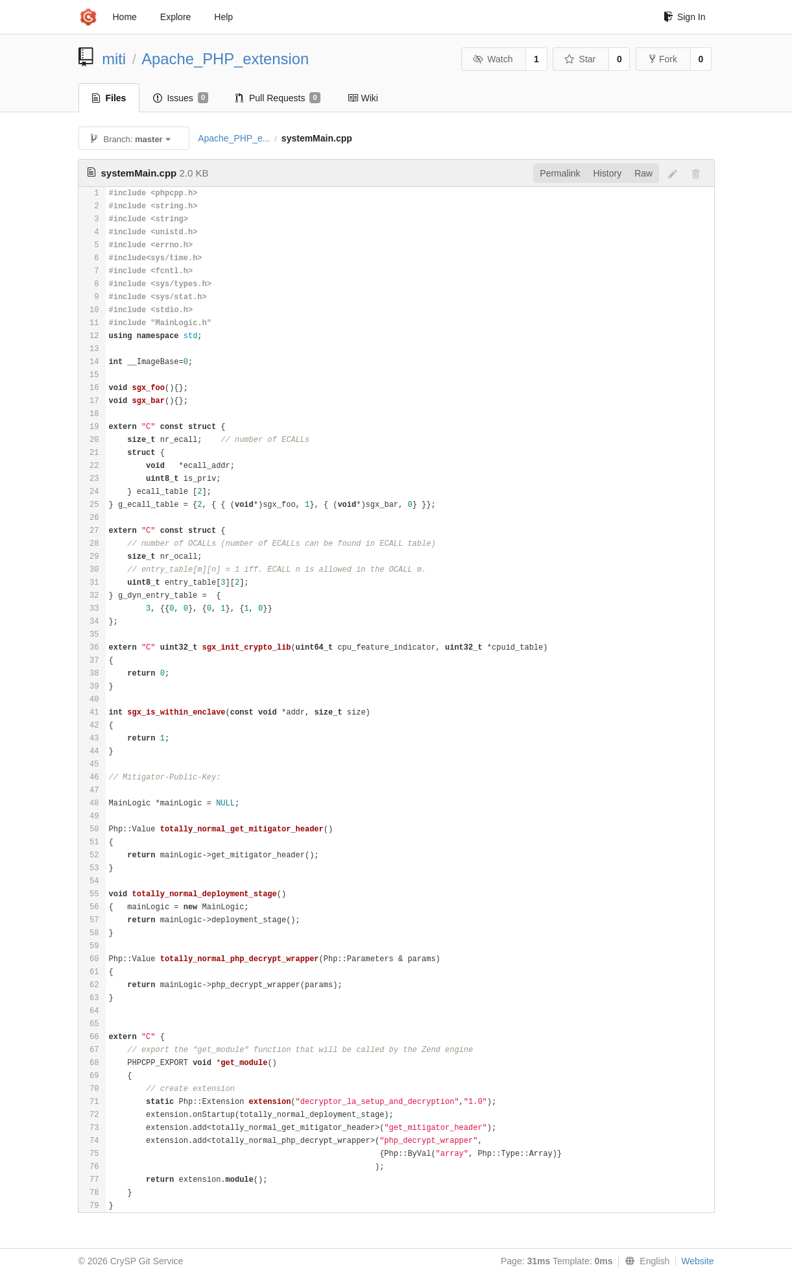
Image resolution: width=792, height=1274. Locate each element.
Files (109, 98)
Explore (175, 17)
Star (579, 59)
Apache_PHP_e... (234, 138)
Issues (180, 98)
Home (125, 17)
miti (114, 58)
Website (697, 1261)
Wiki (363, 98)
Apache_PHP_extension (225, 58)
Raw (643, 173)
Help (223, 17)
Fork (663, 59)
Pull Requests (277, 98)
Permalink (560, 173)
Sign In (685, 17)
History (608, 173)
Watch (493, 59)
